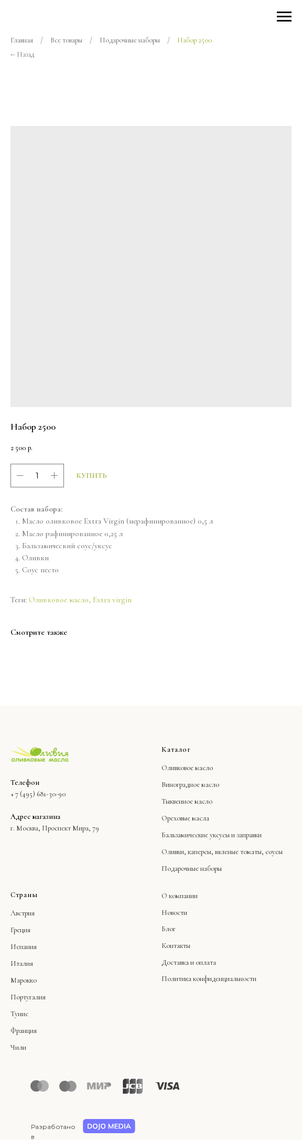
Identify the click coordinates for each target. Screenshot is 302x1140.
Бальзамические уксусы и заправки (211, 834)
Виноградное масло (190, 784)
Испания (23, 946)
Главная (21, 40)
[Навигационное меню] (284, 17)
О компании (179, 895)
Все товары (66, 40)
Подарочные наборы (130, 40)
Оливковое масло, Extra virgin (80, 599)
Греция (20, 929)
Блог (168, 928)
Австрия (22, 913)
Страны (24, 894)
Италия (21, 963)
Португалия (28, 997)
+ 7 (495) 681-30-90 (38, 794)
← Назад (22, 54)
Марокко (23, 980)
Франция (23, 1030)
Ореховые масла (185, 818)
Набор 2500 (194, 40)
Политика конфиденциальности (208, 978)
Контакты (175, 945)
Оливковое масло (187, 767)
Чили (18, 1047)
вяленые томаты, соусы (249, 851)
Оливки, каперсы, (187, 851)
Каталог (176, 749)
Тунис (19, 1013)
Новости (174, 912)
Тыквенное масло (186, 801)
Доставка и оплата (188, 962)
